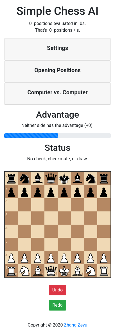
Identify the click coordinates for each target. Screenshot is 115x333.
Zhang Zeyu (75, 325)
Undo (57, 290)
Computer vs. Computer (57, 92)
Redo (57, 305)
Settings (57, 48)
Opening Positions (57, 70)
